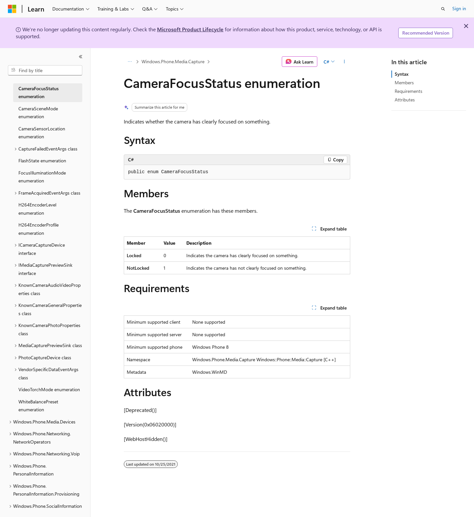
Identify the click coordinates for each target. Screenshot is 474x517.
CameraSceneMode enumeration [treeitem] (38, 112)
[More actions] (344, 61)
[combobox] (45, 70)
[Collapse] (81, 57)
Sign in (459, 8)
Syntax (401, 74)
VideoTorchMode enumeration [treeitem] (49, 389)
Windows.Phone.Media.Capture (173, 61)
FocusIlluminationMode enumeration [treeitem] (42, 177)
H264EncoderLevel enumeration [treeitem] (37, 209)
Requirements (408, 91)
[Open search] (443, 9)
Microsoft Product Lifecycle (190, 29)
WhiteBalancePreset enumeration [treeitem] (38, 405)
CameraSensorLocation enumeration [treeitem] (41, 132)
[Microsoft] (12, 9)
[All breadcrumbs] (129, 61)
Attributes (405, 99)
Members (404, 82)
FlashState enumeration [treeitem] (42, 160)
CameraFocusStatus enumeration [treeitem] (38, 92)
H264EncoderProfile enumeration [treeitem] (38, 229)
